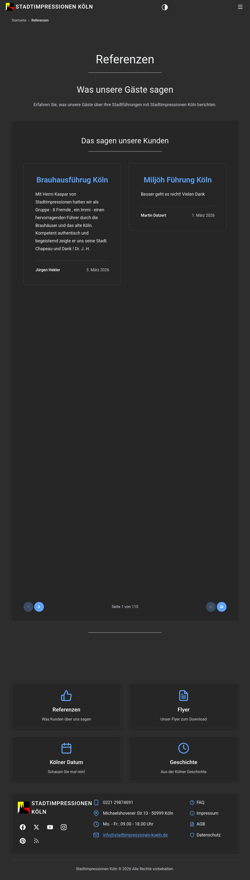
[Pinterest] (23, 841)
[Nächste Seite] (39, 607)
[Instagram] (64, 827)
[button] (240, 7)
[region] (125, 387)
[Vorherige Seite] (28, 607)
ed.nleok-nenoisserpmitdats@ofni (135, 835)
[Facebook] (23, 827)
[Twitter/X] (36, 827)
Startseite (19, 20)
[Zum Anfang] (211, 607)
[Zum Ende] (222, 607)
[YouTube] (50, 827)
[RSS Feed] (36, 841)
